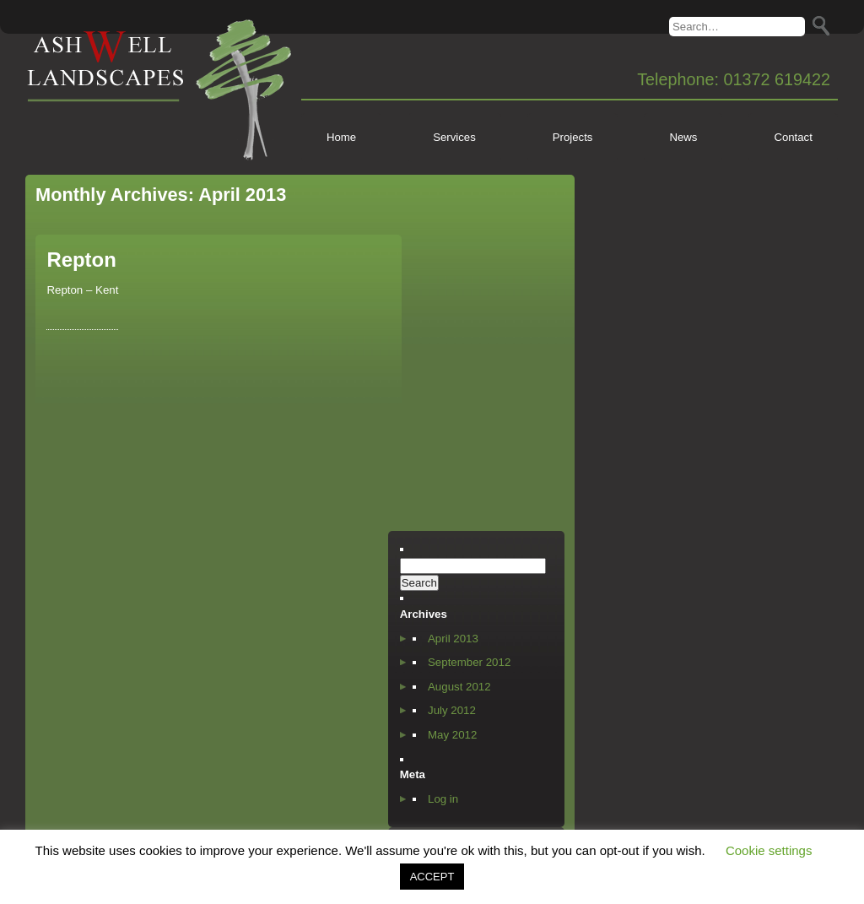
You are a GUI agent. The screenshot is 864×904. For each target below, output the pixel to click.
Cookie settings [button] (769, 850)
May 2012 (452, 734)
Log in (443, 799)
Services (454, 137)
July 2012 (452, 710)
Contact (793, 137)
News (683, 137)
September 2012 (469, 662)
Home (341, 137)
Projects (573, 137)
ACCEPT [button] (432, 876)
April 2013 (453, 638)
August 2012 (459, 686)
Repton (81, 259)
